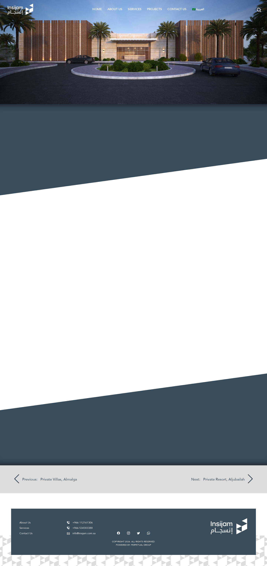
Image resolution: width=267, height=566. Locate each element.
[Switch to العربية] (198, 9)
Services (134, 9)
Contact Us (176, 9)
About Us (114, 9)
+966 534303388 (82, 527)
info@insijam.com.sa (83, 533)
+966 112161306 (82, 522)
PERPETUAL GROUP (141, 545)
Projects (154, 9)
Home (97, 9)
